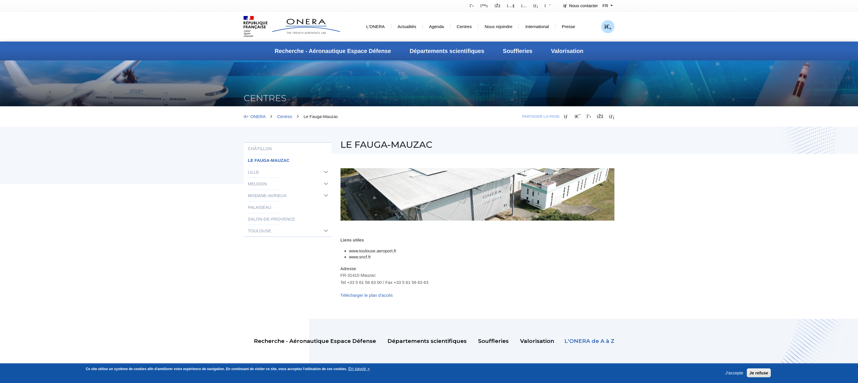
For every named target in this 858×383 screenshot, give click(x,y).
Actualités (407, 26)
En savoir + (359, 370)
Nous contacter (581, 5)
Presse (568, 26)
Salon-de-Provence (271, 219)
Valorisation (567, 51)
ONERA (255, 116)
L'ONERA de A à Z (589, 341)
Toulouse (259, 230)
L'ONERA (375, 26)
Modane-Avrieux (267, 195)
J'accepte (734, 374)
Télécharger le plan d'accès (367, 295)
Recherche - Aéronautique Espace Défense (332, 51)
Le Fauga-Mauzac (269, 160)
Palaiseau (259, 207)
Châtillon (260, 148)
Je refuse (758, 374)
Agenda (436, 26)
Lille (253, 172)
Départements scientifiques (447, 51)
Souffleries (517, 51)
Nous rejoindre (499, 26)
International (537, 26)
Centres (464, 26)
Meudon (257, 183)
